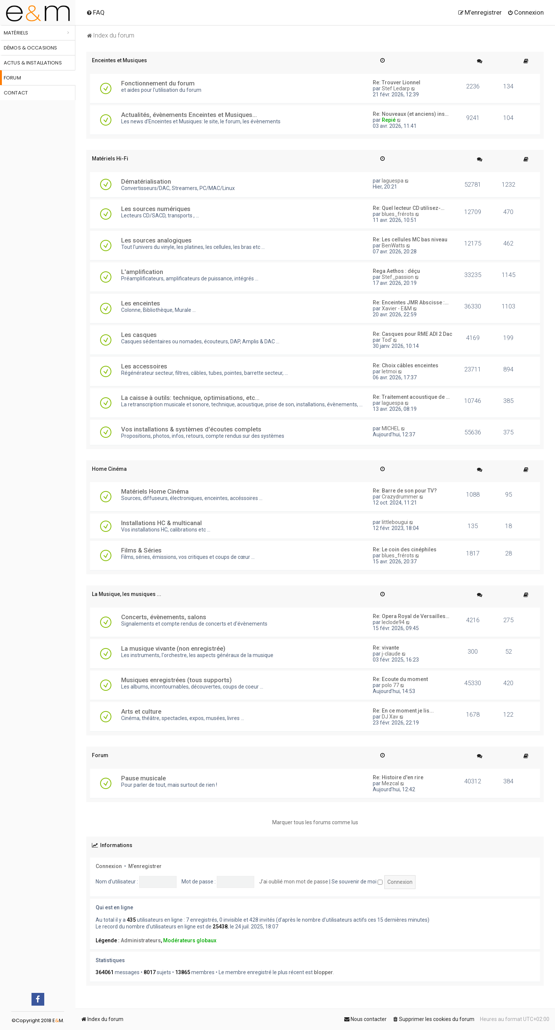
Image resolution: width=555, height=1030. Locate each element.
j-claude (391, 654)
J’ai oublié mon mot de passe (293, 882)
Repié (389, 120)
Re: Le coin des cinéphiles (404, 549)
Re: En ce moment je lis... (403, 711)
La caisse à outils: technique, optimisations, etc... (190, 397)
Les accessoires (144, 366)
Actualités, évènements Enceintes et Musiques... (189, 114)
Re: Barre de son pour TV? (405, 491)
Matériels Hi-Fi (110, 159)
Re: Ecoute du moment (400, 679)
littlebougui (395, 522)
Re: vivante (386, 648)
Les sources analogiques (156, 240)
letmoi (389, 371)
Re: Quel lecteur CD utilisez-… (408, 208)
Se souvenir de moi (357, 882)
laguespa (393, 181)
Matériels (16, 32)
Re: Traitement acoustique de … (411, 397)
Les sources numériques (155, 209)
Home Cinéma (109, 469)
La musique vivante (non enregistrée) (173, 648)
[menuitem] (95, 12)
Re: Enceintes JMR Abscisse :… (410, 302)
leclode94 (393, 622)
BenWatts (393, 246)
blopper (323, 972)
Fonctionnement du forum (158, 83)
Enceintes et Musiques (119, 60)
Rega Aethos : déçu (396, 271)
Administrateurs (141, 940)
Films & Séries (141, 550)
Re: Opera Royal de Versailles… (411, 616)
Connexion (109, 866)
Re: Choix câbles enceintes (405, 365)
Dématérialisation (146, 181)
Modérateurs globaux (189, 940)
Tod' (387, 340)
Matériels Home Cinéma (155, 491)
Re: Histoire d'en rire (398, 777)
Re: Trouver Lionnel (396, 82)
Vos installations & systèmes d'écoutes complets (191, 429)
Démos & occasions (30, 47)
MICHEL (391, 428)
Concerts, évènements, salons (163, 617)
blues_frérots (398, 214)
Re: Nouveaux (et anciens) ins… (410, 114)
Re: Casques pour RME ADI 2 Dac (412, 334)
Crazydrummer (400, 497)
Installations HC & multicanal (161, 523)
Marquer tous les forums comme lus (315, 822)
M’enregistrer (145, 866)
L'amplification (142, 271)
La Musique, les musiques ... (126, 594)
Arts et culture (141, 711)
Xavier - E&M (397, 308)
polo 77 (390, 685)
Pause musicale (143, 778)
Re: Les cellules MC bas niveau (410, 240)
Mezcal (390, 783)
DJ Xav (390, 717)
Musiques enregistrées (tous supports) (176, 680)
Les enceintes (140, 303)
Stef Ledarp (396, 88)
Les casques (139, 334)
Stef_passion (398, 277)
